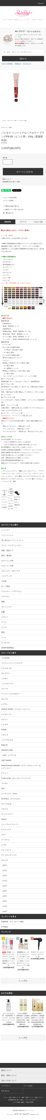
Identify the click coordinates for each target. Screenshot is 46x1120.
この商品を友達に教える (9, 206)
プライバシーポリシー (31, 1099)
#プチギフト (27, 63)
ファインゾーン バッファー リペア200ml (4, 500)
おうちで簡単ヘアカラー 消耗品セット (17, 500)
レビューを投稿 (6, 200)
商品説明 (7, 222)
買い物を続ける (6, 213)
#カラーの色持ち (7, 63)
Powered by (23, 1114)
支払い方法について (14, 1097)
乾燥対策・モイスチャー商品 (12, 922)
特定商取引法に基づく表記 (11, 182)
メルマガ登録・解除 (18, 1102)
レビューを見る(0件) (8, 197)
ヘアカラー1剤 (22, 120)
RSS (27, 1102)
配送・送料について (27, 1097)
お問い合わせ (5, 1091)
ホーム (4, 120)
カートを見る (28, 1085)
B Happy (4, 927)
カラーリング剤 (12, 120)
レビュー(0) (38, 222)
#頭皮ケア (18, 63)
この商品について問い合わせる (12, 209)
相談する (23, 59)
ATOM (31, 1102)
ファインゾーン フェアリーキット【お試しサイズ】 (11, 500)
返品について (6, 179)
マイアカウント (6, 1085)
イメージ (23, 222)
